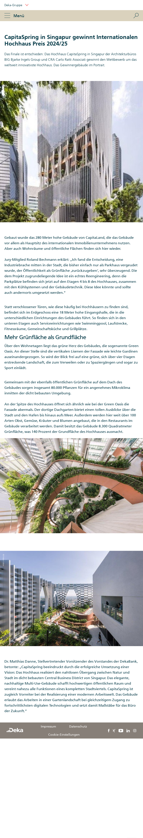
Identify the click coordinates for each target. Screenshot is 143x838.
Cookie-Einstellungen (64, 735)
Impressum (48, 726)
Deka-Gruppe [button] (16, 5)
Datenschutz (78, 726)
